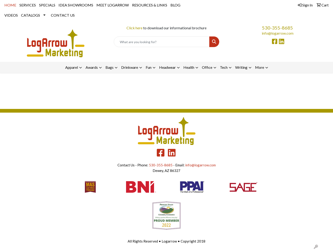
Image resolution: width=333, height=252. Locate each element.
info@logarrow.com (277, 33)
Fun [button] (148, 67)
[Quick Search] (162, 41)
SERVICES (27, 5)
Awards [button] (92, 67)
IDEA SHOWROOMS (76, 5)
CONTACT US (63, 15)
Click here (134, 28)
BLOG (175, 5)
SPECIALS (47, 5)
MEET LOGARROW (112, 5)
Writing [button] (241, 67)
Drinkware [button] (129, 67)
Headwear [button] (167, 67)
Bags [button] (109, 67)
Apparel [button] (71, 67)
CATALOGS (30, 15)
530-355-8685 (277, 27)
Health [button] (188, 67)
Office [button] (207, 67)
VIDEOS (11, 15)
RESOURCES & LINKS (149, 5)
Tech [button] (224, 67)
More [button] (259, 67)
